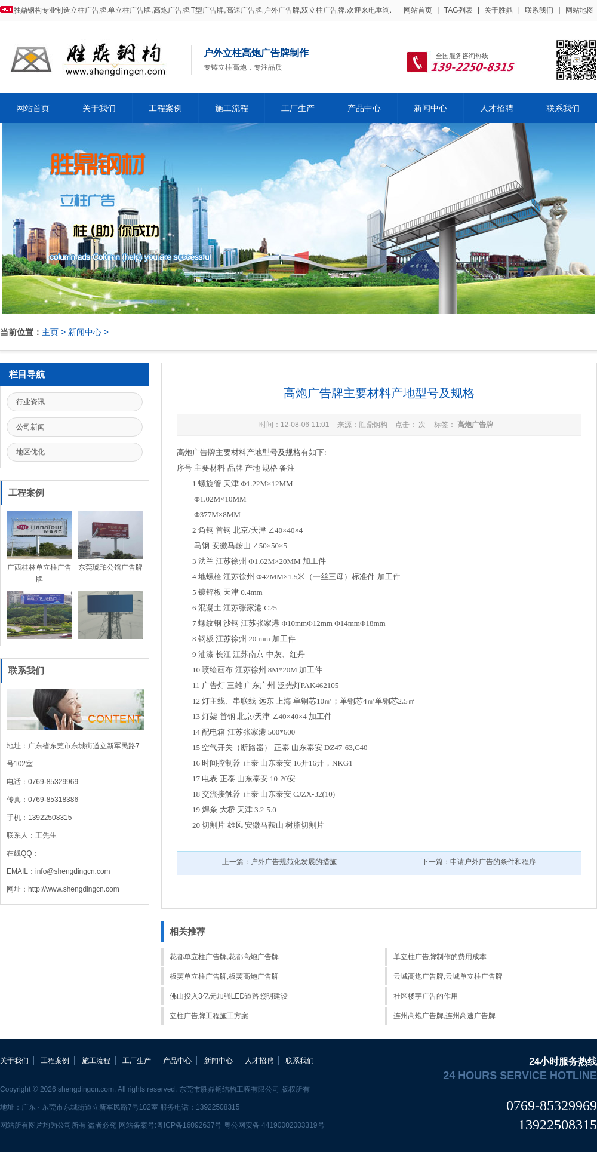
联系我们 (539, 10)
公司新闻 (30, 427)
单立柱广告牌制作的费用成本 (440, 957)
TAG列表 (458, 10)
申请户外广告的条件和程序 (493, 862)
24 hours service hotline (520, 1076)
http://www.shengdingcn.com (73, 889)
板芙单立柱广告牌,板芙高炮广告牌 (224, 976)
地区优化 (30, 452)
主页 (50, 332)
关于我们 (99, 108)
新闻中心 (430, 108)
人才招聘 (496, 108)
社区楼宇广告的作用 (425, 996)
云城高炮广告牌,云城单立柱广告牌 (448, 976)
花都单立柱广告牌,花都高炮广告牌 (224, 957)
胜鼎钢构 (373, 424)
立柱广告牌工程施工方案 (209, 1016)
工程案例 (165, 108)
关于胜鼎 (498, 10)
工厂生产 (298, 108)
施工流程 (231, 108)
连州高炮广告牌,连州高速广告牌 (444, 1016)
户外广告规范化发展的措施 (294, 862)
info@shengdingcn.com (72, 871)
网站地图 (579, 10)
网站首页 (418, 10)
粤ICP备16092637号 (188, 1125)
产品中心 (364, 108)
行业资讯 (30, 402)
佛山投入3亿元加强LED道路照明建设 (229, 996)
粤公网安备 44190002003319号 (274, 1125)
